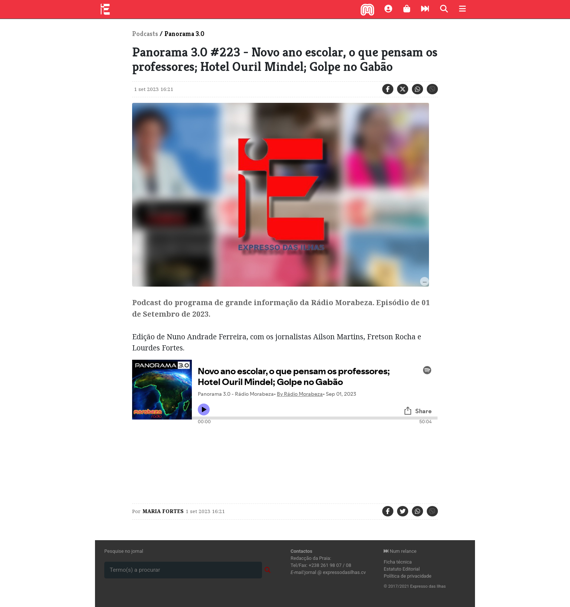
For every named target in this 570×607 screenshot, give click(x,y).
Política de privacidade (408, 576)
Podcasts (145, 34)
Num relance (400, 551)
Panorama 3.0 (184, 34)
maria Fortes (163, 511)
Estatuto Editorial (402, 569)
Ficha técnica (398, 562)
